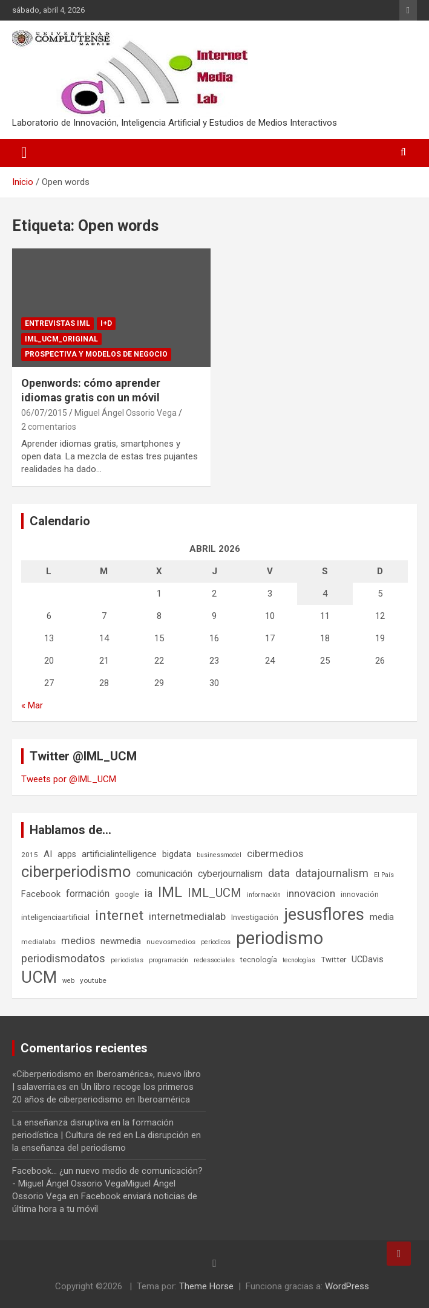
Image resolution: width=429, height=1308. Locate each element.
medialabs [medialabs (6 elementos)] (38, 941)
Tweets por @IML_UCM (68, 779)
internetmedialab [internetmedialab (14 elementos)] (187, 916)
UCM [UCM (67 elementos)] (39, 977)
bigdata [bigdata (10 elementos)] (176, 854)
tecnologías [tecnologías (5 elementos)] (299, 960)
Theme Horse (206, 1286)
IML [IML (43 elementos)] (170, 892)
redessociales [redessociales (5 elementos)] (214, 960)
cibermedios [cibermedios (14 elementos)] (275, 853)
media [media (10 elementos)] (382, 916)
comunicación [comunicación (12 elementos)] (164, 873)
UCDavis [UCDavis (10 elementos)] (368, 959)
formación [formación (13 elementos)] (88, 893)
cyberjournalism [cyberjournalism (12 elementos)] (230, 873)
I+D (106, 323)
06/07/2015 (44, 413)
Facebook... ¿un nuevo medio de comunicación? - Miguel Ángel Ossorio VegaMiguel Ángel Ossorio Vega (107, 1183)
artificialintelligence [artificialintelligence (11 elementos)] (119, 854)
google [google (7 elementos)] (127, 894)
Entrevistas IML (57, 323)
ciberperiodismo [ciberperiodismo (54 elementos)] (76, 872)
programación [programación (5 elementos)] (168, 960)
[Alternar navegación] (24, 153)
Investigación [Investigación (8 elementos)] (254, 917)
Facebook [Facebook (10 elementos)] (41, 894)
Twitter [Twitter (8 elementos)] (333, 959)
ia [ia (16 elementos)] (148, 893)
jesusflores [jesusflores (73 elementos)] (324, 914)
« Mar (32, 705)
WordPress (347, 1286)
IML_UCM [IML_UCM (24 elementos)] (214, 892)
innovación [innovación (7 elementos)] (360, 894)
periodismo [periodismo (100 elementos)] (279, 938)
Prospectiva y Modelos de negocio (96, 354)
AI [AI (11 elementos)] (48, 854)
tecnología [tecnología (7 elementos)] (258, 959)
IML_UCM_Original (61, 339)
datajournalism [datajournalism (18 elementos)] (331, 873)
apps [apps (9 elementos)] (66, 854)
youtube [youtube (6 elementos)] (93, 980)
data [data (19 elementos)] (279, 873)
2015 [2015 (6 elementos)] (29, 854)
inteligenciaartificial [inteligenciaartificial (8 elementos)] (55, 917)
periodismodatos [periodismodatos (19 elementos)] (63, 958)
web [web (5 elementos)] (68, 981)
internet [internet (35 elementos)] (119, 915)
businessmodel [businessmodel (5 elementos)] (219, 855)
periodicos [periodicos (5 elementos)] (216, 942)
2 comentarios (48, 427)
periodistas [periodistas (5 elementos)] (127, 960)
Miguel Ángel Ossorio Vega (125, 413)
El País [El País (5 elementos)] (384, 875)
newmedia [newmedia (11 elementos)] (120, 941)
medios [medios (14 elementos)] (78, 940)
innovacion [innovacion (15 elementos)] (310, 893)
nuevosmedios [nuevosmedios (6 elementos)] (170, 941)
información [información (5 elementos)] (264, 895)
